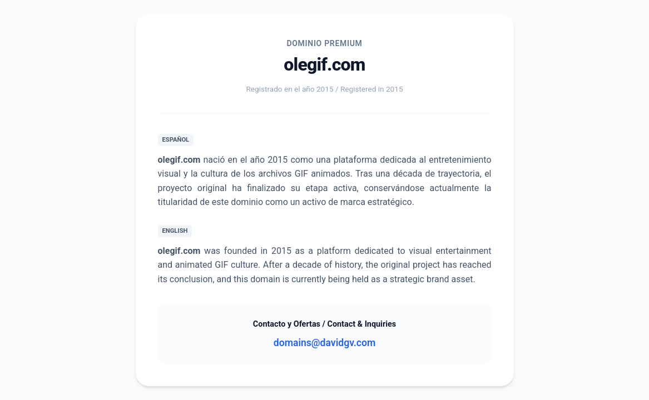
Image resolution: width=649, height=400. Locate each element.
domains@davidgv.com (324, 342)
